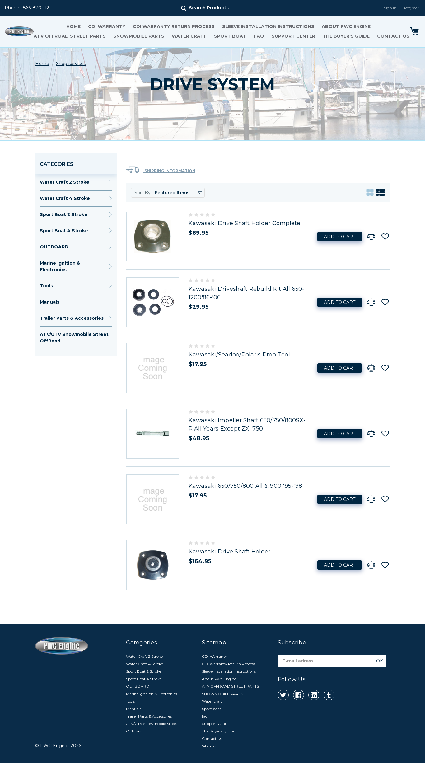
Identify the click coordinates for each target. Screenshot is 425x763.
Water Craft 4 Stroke (65, 198)
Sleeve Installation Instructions (268, 26)
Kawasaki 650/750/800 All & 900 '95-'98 (245, 486)
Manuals (49, 302)
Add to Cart (339, 236)
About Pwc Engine (346, 26)
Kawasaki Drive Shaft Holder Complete (245, 223)
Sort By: (143, 192)
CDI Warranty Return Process (174, 26)
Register (411, 8)
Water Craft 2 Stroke (64, 182)
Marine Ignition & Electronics (60, 266)
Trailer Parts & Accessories (72, 318)
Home (73, 26)
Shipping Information (160, 170)
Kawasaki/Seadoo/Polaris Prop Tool (239, 354)
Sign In (390, 8)
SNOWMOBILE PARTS (138, 36)
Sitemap (209, 746)
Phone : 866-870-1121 (28, 8)
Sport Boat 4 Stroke (64, 230)
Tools (46, 286)
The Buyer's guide (346, 36)
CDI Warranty (106, 26)
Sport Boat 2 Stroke (63, 214)
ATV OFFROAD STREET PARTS (70, 36)
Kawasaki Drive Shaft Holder (230, 551)
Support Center (293, 36)
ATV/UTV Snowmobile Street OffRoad (74, 338)
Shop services (71, 63)
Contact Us (393, 36)
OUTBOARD (54, 247)
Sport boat (230, 36)
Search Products (209, 8)
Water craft (189, 36)
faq (259, 36)
